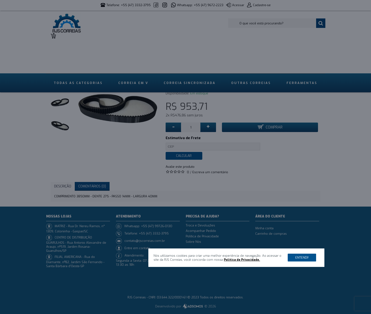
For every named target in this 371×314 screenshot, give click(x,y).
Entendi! (302, 258)
